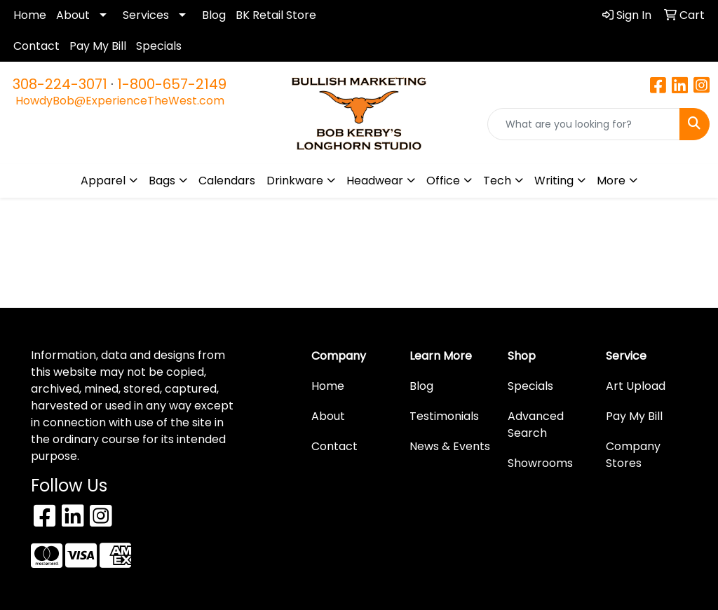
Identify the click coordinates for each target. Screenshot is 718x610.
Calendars (226, 180)
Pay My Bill (97, 46)
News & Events (449, 446)
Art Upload (635, 386)
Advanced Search (536, 424)
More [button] (611, 180)
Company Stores (633, 454)
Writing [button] (554, 180)
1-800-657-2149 (171, 84)
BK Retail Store (276, 15)
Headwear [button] (374, 180)
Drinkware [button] (294, 180)
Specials (159, 46)
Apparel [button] (103, 180)
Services (146, 15)
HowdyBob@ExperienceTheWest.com (119, 101)
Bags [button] (162, 180)
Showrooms (540, 463)
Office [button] (443, 180)
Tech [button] (497, 180)
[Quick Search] (583, 124)
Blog (214, 15)
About (73, 15)
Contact (36, 46)
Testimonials (444, 416)
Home (29, 15)
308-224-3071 (60, 84)
